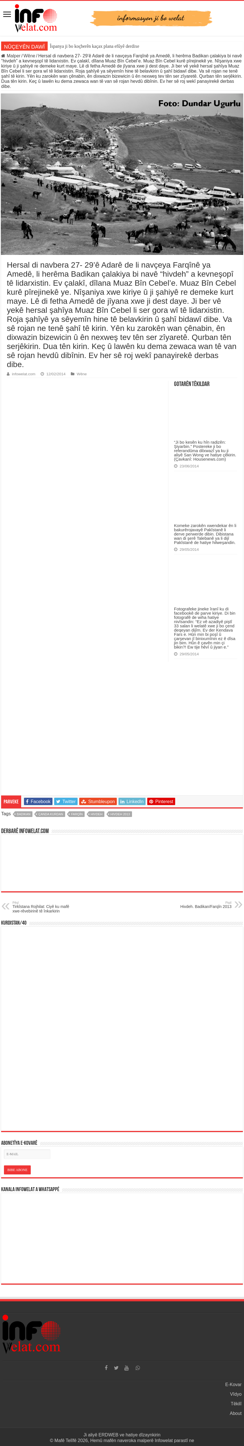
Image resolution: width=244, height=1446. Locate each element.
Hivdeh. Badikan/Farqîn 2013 (203, 905)
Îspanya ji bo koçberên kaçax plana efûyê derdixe (94, 46)
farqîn (77, 814)
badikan (23, 814)
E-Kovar (233, 1384)
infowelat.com (23, 374)
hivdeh (97, 814)
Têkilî (236, 1403)
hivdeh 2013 (120, 814)
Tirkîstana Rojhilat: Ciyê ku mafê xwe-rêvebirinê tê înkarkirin (41, 907)
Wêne (29, 55)
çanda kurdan (50, 814)
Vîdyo (235, 1394)
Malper (10, 55)
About (236, 1413)
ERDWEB (108, 1434)
